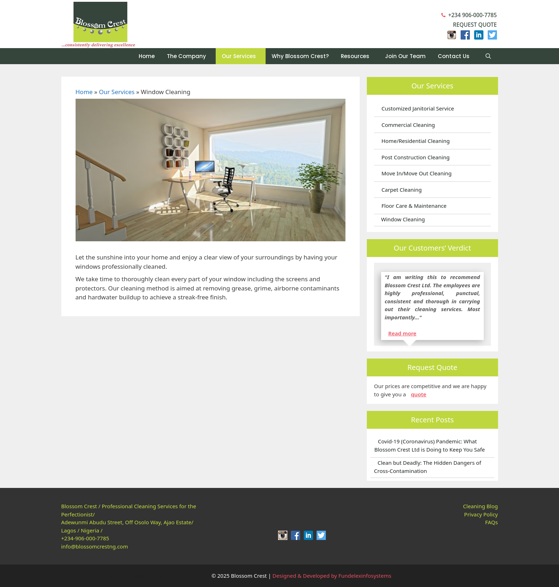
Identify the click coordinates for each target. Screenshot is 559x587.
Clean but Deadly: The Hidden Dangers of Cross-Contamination (427, 466)
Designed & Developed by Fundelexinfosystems (331, 575)
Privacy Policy (481, 514)
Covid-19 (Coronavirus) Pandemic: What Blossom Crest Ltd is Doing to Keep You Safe (429, 445)
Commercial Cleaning (408, 124)
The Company (186, 56)
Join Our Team (405, 56)
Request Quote (471, 24)
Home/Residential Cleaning (415, 140)
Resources (355, 56)
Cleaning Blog (480, 506)
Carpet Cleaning (401, 189)
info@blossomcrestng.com (94, 546)
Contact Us (454, 56)
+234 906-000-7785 (469, 15)
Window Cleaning (403, 219)
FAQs (491, 522)
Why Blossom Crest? (300, 56)
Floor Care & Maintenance (414, 205)
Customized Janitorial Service (417, 108)
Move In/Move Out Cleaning (416, 173)
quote (418, 394)
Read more (402, 333)
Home (147, 56)
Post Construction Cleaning (415, 157)
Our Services (239, 56)
